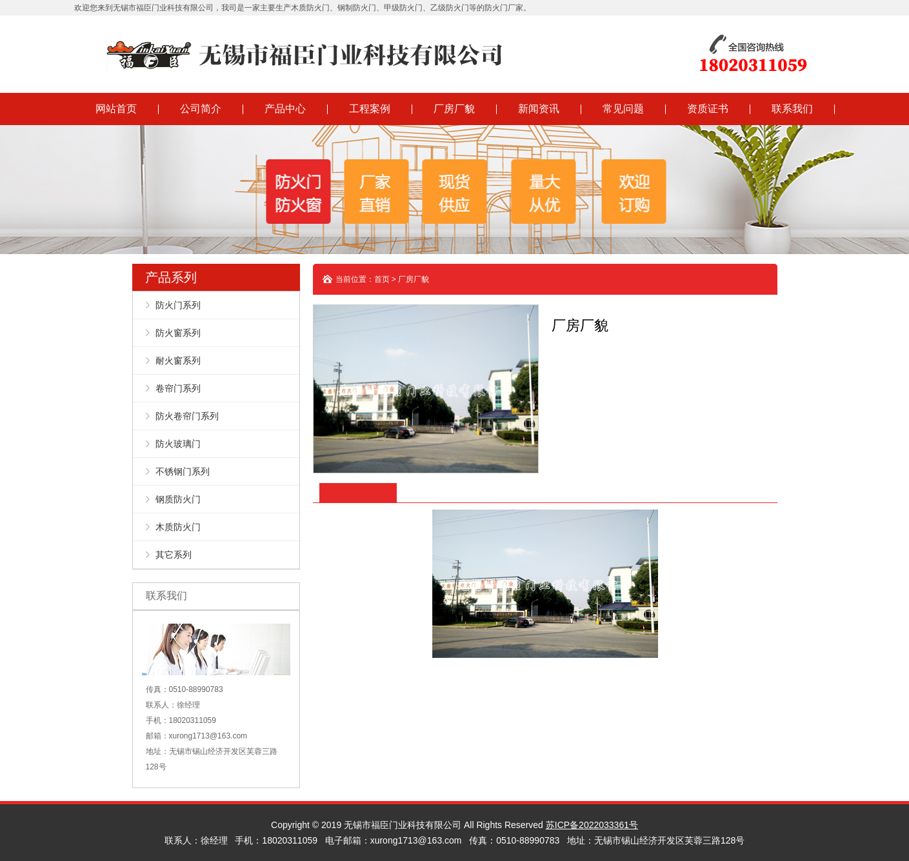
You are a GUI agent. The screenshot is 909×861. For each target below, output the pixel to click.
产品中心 (285, 108)
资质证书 (707, 108)
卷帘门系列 (178, 388)
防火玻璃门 (178, 444)
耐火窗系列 (178, 360)
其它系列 (173, 554)
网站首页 (116, 108)
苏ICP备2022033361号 (592, 825)
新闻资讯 (538, 108)
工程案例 (369, 108)
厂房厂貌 (454, 108)
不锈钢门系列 (182, 471)
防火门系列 (178, 305)
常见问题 (623, 108)
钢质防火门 (178, 499)
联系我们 (792, 108)
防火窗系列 (178, 333)
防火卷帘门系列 (187, 416)
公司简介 (200, 108)
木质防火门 (178, 527)
